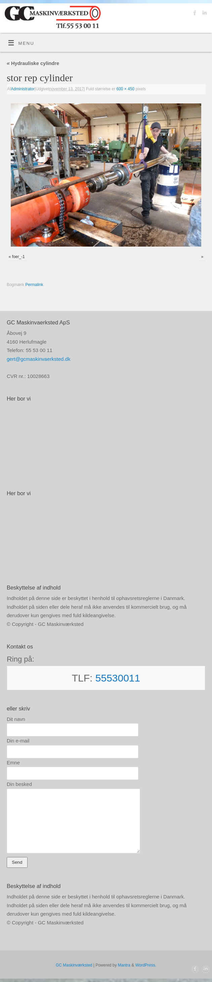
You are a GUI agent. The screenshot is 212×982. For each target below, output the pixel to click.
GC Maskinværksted (74, 965)
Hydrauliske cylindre (33, 63)
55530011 (117, 678)
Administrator (23, 89)
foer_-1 (18, 256)
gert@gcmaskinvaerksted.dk (38, 359)
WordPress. (145, 965)
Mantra (124, 965)
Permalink (34, 284)
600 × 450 (126, 89)
